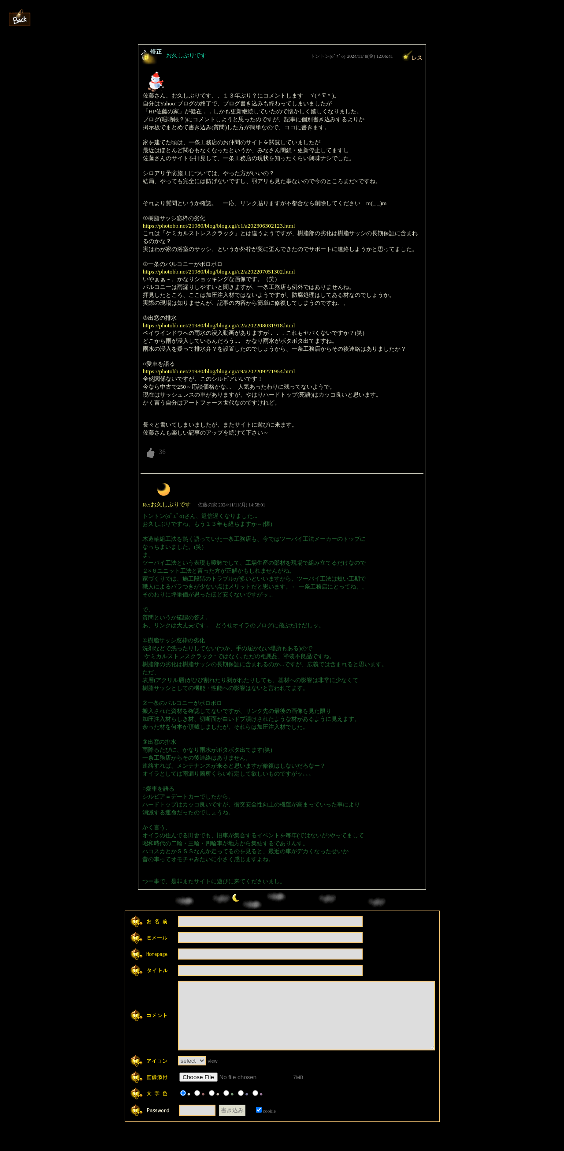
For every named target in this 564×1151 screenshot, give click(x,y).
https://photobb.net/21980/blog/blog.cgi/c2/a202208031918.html (219, 325)
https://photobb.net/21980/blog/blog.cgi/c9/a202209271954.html (219, 371)
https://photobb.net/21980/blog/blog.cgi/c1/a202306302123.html (219, 225)
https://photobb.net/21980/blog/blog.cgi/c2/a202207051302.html (219, 271)
